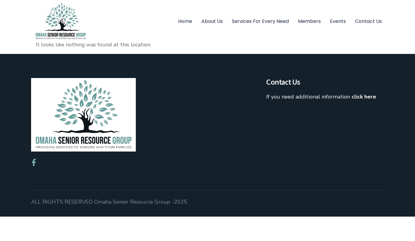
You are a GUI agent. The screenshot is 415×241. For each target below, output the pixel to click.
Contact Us (368, 21)
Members (309, 21)
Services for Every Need (260, 21)
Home (185, 21)
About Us (212, 21)
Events (338, 21)
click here (364, 121)
